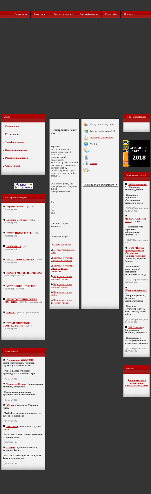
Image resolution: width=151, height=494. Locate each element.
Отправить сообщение (101, 137)
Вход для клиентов (63, 14)
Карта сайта (111, 14)
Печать (93, 163)
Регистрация (40, 14)
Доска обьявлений (88, 14)
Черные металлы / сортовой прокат (61, 285)
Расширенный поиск (16, 157)
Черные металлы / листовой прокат (61, 277)
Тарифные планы (15, 142)
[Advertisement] (75, 70)
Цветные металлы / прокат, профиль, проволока (62, 268)
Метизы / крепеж (62, 244)
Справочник (21, 14)
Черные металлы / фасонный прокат (61, 301)
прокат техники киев (136, 385)
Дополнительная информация (136, 381)
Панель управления (16, 149)
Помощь (128, 14)
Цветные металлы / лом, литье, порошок (62, 259)
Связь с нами (12, 165)
